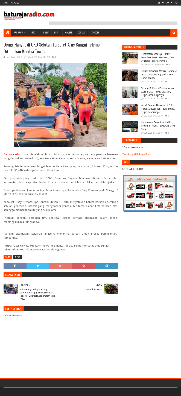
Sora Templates (23, 392)
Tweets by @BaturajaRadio (136, 154)
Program (18, 32)
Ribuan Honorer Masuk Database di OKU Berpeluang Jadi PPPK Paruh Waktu (159, 74)
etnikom (94, 32)
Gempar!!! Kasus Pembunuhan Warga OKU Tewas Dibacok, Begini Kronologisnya (157, 91)
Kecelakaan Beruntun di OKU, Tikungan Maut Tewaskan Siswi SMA (158, 126)
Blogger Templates (43, 392)
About (6, 2)
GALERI (68, 32)
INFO (33, 32)
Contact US (15, 2)
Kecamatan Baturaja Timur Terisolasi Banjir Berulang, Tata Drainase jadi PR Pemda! (157, 57)
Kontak (81, 32)
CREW (46, 32)
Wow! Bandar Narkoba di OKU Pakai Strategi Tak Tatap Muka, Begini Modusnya (158, 108)
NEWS (57, 32)
